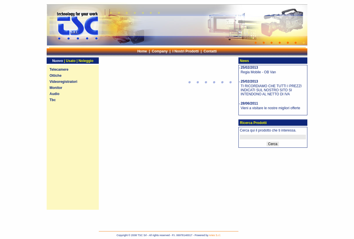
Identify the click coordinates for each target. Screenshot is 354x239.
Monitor (56, 88)
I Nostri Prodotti (185, 51)
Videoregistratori (63, 82)
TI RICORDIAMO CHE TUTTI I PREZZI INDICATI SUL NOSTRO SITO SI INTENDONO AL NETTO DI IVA (271, 90)
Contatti (210, 51)
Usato (71, 61)
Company (160, 51)
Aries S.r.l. (215, 235)
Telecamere (59, 69)
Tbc (53, 100)
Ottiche (55, 76)
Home (142, 51)
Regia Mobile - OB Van (258, 72)
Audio (54, 94)
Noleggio (86, 61)
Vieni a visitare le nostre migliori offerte (270, 108)
